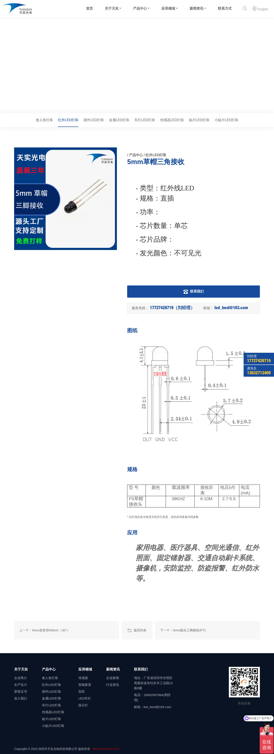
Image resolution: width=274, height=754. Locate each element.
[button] (245, 8)
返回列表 (136, 630)
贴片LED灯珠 (199, 120)
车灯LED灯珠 (144, 120)
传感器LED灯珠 (172, 120)
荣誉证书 (20, 691)
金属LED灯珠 (119, 120)
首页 (89, 8)
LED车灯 (84, 698)
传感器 (83, 678)
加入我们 (20, 698)
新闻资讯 (196, 8)
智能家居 (84, 684)
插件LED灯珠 (93, 120)
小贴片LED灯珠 (226, 120)
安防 (81, 691)
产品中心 (140, 8)
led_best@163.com (231, 308)
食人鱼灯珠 (44, 120)
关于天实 (112, 8)
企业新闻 (112, 678)
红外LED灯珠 (53, 107)
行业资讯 (112, 684)
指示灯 (83, 705)
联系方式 (225, 8)
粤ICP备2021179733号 (106, 749)
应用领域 (168, 8)
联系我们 (193, 291)
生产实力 (20, 684)
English (260, 8)
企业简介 (20, 678)
